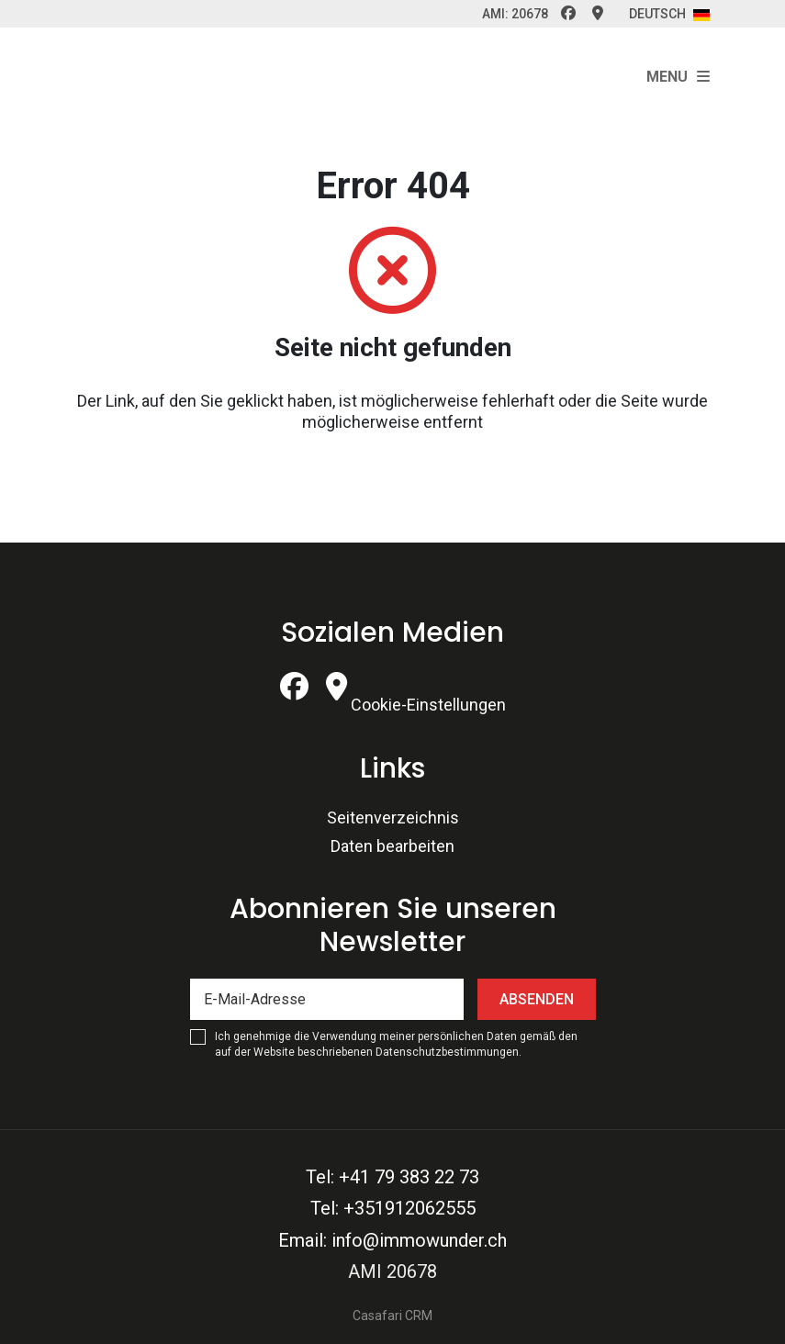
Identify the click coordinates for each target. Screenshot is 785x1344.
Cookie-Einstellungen (428, 704)
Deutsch (669, 13)
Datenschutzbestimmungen (447, 1052)
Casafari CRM (392, 1315)
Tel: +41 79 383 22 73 (392, 1177)
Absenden (536, 999)
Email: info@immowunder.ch (392, 1240)
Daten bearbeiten (392, 846)
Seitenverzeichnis (393, 817)
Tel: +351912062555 (393, 1208)
